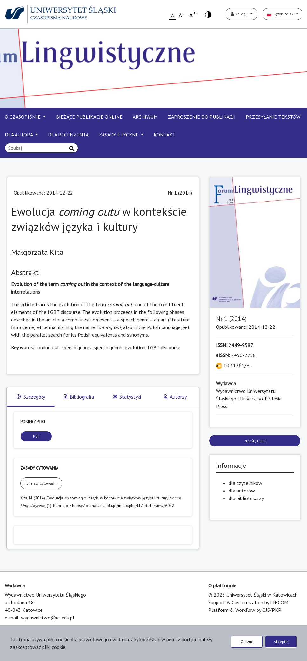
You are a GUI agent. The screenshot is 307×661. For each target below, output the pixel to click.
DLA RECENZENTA (68, 134)
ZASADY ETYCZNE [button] (119, 134)
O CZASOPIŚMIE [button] (23, 117)
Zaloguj (240, 13)
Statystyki (127, 396)
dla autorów (242, 490)
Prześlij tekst (255, 440)
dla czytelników (245, 483)
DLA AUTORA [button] (19, 134)
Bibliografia (79, 396)
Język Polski (281, 13)
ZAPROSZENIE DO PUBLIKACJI (202, 117)
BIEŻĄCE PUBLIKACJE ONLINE (89, 117)
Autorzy (175, 396)
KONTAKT (164, 134)
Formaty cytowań (39, 483)
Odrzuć (247, 641)
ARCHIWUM (145, 117)
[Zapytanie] (41, 147)
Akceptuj (281, 641)
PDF (36, 436)
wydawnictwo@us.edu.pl (47, 617)
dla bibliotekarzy (246, 498)
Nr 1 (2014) (180, 192)
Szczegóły (31, 396)
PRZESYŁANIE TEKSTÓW (273, 117)
